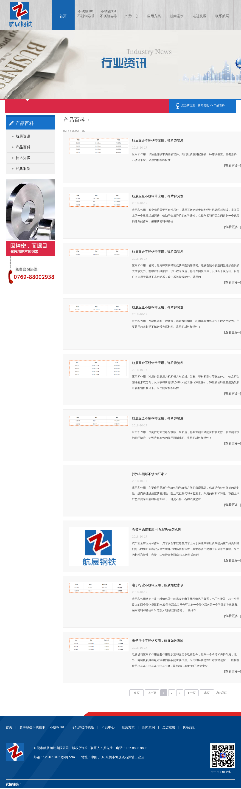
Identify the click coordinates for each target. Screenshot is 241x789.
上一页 (152, 692)
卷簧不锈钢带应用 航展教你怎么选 (156, 529)
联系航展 (222, 16)
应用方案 (154, 16)
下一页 (191, 692)
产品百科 (219, 105)
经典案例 (23, 169)
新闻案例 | (150, 727)
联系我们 (188, 727)
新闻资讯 (203, 105)
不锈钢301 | (59, 727)
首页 (63, 16)
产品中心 (131, 16)
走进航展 (199, 16)
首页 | (11, 727)
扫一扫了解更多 (220, 772)
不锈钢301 (108, 14)
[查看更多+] (232, 165)
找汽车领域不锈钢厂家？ (149, 474)
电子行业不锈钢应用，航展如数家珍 (157, 585)
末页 (207, 692)
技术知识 (23, 158)
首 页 (136, 692)
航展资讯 (23, 136)
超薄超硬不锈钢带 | (34, 727)
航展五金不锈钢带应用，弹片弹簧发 (157, 140)
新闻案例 (177, 16)
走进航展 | (170, 727)
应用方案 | (130, 727)
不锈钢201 (85, 14)
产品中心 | (110, 727)
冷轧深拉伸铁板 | (85, 727)
